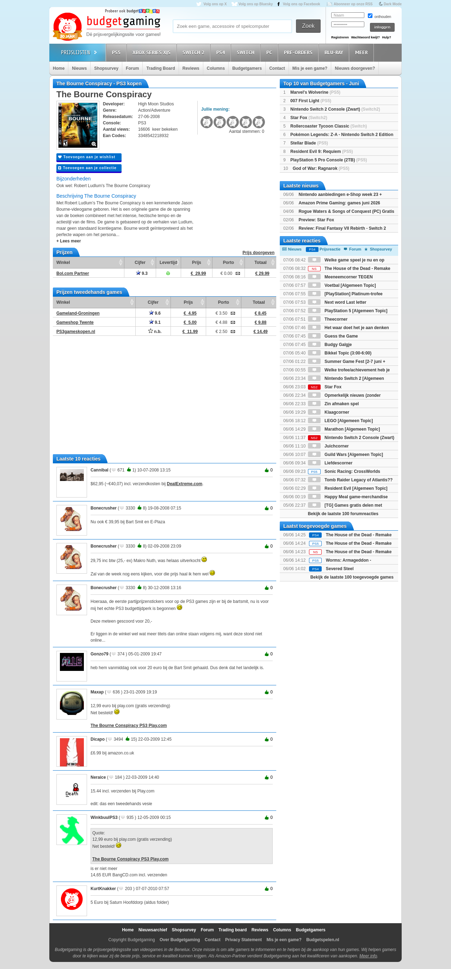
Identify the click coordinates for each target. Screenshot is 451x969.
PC (270, 52)
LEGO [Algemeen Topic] (340, 420)
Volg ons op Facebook (301, 4)
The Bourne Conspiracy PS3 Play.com (129, 725)
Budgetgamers (247, 68)
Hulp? (386, 37)
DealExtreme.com (184, 483)
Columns (216, 68)
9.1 (155, 322)
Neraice (98, 777)
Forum (132, 68)
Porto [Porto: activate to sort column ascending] (228, 262)
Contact (277, 68)
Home (58, 68)
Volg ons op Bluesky (256, 4)
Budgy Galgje (330, 344)
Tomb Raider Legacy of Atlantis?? (350, 479)
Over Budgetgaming (180, 939)
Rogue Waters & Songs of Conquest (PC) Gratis (346, 211)
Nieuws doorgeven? (355, 68)
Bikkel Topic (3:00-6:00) (340, 353)
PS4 (221, 52)
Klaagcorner (328, 412)
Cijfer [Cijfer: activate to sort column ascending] (140, 262)
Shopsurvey (106, 68)
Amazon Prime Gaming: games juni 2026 (339, 202)
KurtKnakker (103, 888)
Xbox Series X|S (152, 52)
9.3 (142, 273)
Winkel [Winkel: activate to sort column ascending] (63, 262)
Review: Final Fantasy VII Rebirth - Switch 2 (342, 228)
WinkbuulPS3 (104, 817)
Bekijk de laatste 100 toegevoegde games (352, 577)
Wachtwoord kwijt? (365, 37)
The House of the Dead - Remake (349, 268)
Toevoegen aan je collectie (87, 168)
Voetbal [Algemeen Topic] (342, 285)
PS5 (117, 52)
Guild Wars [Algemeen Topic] (345, 454)
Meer (362, 52)
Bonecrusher (104, 508)
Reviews (191, 68)
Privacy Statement (243, 939)
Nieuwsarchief (152, 929)
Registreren (340, 37)
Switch (247, 52)
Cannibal (100, 470)
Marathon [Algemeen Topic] (344, 429)
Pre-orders (299, 52)
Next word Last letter (337, 302)
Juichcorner (328, 446)
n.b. (155, 331)
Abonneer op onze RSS (353, 4)
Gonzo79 (100, 654)
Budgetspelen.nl (322, 939)
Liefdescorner (330, 463)
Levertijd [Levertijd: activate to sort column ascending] (168, 262)
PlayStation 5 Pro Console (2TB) (328, 160)
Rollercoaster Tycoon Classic (328, 126)
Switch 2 (194, 52)
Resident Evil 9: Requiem (321, 151)
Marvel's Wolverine (315, 92)
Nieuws (79, 68)
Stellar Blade (309, 143)
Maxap (97, 692)
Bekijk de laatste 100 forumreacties (343, 513)
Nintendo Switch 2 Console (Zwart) (335, 109)
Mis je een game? (309, 68)
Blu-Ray (335, 52)
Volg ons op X (215, 4)
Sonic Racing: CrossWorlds (344, 471)
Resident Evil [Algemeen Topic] (348, 488)
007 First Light (310, 100)
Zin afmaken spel (333, 403)
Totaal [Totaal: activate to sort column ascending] (260, 262)
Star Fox (308, 117)
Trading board (232, 929)
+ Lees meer (68, 241)
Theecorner (328, 319)
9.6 (155, 313)
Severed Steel (340, 568)
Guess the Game (333, 336)
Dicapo (98, 739)
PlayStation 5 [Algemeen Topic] (348, 310)
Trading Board (160, 68)
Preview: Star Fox (316, 219)
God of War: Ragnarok (321, 168)
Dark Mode (393, 4)
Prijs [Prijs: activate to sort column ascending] (196, 262)
